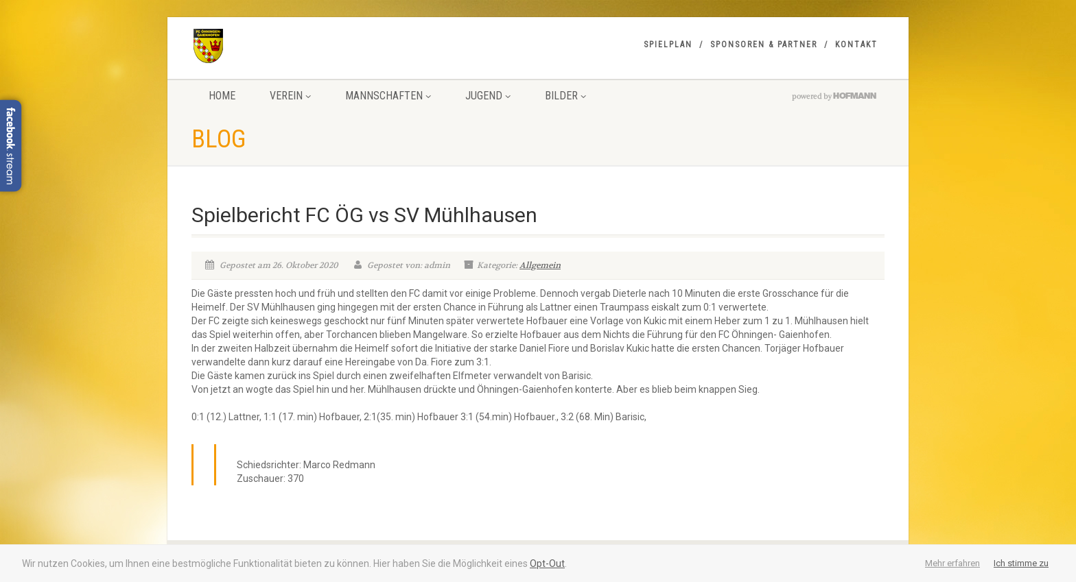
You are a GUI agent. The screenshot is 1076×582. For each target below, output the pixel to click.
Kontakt (856, 44)
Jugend (488, 95)
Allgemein (540, 265)
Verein (290, 95)
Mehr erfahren (952, 563)
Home (222, 95)
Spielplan (668, 44)
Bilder (565, 95)
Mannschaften (388, 95)
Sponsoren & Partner (763, 44)
